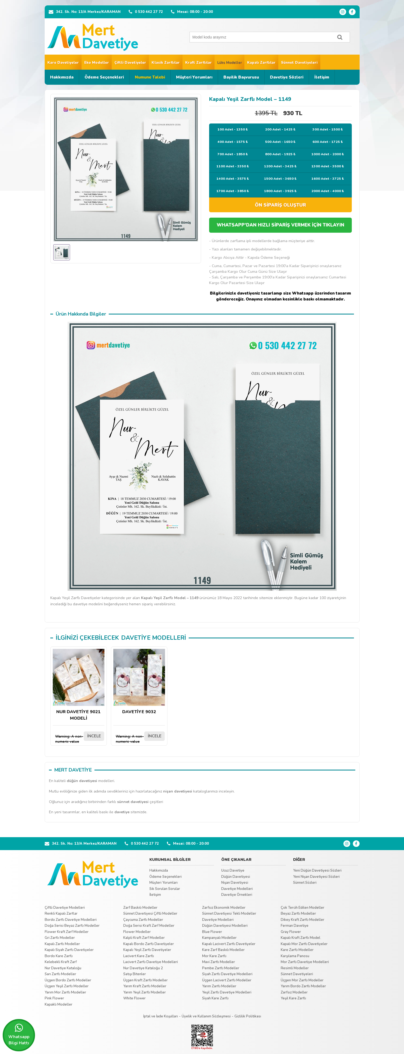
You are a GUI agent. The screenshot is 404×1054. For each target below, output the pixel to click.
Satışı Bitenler (134, 974)
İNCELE (94, 736)
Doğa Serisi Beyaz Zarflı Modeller (72, 925)
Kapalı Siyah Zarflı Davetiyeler (69, 949)
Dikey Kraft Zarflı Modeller (302, 919)
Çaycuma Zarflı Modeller (143, 919)
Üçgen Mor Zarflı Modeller (302, 980)
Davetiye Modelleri (237, 888)
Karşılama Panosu (295, 956)
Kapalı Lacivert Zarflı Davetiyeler (228, 944)
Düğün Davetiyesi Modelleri (225, 925)
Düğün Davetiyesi (235, 876)
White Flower (134, 998)
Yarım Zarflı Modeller (219, 986)
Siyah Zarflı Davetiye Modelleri (227, 974)
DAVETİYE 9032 (139, 682)
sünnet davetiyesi (133, 801)
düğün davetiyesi (82, 780)
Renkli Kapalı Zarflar (61, 913)
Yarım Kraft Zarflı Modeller (144, 986)
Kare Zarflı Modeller (297, 949)
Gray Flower (291, 931)
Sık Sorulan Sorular (164, 888)
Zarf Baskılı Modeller (140, 907)
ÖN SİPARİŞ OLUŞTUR (280, 205)
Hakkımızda (61, 77)
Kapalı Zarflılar (261, 62)
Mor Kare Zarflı (214, 956)
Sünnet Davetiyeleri (299, 62)
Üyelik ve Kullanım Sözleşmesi (206, 1016)
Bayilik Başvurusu (241, 77)
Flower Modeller (137, 931)
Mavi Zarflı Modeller (218, 962)
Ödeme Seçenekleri (104, 77)
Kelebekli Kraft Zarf (61, 962)
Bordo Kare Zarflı (59, 956)
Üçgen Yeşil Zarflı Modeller (67, 986)
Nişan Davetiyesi (234, 882)
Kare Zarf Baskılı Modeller (223, 949)
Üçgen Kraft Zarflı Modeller (145, 980)
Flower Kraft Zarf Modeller (67, 931)
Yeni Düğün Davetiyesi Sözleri (317, 870)
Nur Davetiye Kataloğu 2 (143, 968)
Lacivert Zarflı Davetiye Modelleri (150, 962)
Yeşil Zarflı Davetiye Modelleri (226, 992)
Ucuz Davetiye (232, 870)
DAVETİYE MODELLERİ (153, 638)
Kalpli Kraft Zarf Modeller (144, 937)
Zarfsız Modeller (294, 992)
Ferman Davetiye (294, 925)
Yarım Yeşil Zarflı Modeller (144, 992)
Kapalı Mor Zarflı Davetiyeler (304, 944)
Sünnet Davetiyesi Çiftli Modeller (150, 913)
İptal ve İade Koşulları (160, 1016)
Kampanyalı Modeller (219, 937)
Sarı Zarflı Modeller (60, 974)
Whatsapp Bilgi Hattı (19, 1034)
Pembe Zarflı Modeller (220, 968)
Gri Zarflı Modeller (60, 937)
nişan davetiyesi (177, 791)
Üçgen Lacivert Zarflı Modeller (226, 980)
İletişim (321, 77)
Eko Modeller (96, 62)
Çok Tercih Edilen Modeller (302, 907)
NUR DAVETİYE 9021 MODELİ (78, 685)
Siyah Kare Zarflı (215, 998)
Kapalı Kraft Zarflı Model (300, 937)
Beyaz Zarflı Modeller (298, 913)
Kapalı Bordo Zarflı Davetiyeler (148, 944)
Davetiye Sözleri (286, 77)
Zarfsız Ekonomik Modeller (223, 907)
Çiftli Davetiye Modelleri (65, 907)
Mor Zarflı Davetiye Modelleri (305, 962)
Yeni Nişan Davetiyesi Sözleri (316, 876)
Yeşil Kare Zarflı (293, 998)
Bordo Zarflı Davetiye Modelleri (71, 919)
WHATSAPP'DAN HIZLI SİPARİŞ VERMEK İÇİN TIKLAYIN (280, 225)
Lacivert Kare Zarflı (138, 956)
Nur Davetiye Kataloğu (63, 968)
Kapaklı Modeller (58, 1004)
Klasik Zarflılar (166, 62)
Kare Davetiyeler (63, 62)
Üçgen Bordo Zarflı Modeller (68, 980)
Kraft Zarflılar (198, 62)
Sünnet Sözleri (305, 882)
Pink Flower (54, 998)
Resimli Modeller (295, 968)
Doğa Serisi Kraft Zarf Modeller (148, 925)
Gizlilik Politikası (247, 1016)
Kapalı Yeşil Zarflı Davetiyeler (147, 949)
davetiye (121, 812)
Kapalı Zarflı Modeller (62, 944)
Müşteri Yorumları (194, 77)
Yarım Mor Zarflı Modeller (65, 992)
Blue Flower (212, 931)
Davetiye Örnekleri (236, 894)
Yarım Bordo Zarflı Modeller (303, 986)
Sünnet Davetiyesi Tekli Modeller (229, 913)
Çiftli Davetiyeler (130, 62)
